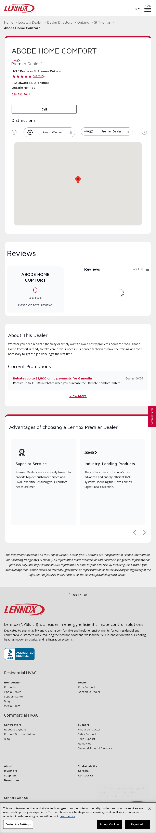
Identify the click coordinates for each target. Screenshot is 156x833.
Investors (10, 770)
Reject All (137, 824)
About (8, 766)
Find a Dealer (12, 691)
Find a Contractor (89, 729)
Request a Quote (15, 729)
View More (78, 396)
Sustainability (87, 766)
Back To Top (77, 595)
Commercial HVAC (21, 715)
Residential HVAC (20, 673)
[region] (78, 817)
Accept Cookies (109, 824)
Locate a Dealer (30, 22)
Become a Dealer (89, 691)
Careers (83, 770)
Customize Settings (18, 824)
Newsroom (11, 780)
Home (8, 22)
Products (10, 687)
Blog (7, 701)
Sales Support (87, 734)
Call (44, 109)
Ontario (83, 22)
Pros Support (86, 687)
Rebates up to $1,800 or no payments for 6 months (53, 378)
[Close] (149, 808)
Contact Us (86, 775)
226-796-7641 (21, 94)
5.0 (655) (38, 76)
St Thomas (102, 22)
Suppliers (10, 775)
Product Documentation (19, 734)
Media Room (12, 705)
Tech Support (86, 738)
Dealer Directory (59, 22)
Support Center (14, 696)
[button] (71, 132)
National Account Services (95, 748)
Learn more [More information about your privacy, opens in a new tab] (67, 816)
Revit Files (84, 743)
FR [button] (135, 9)
